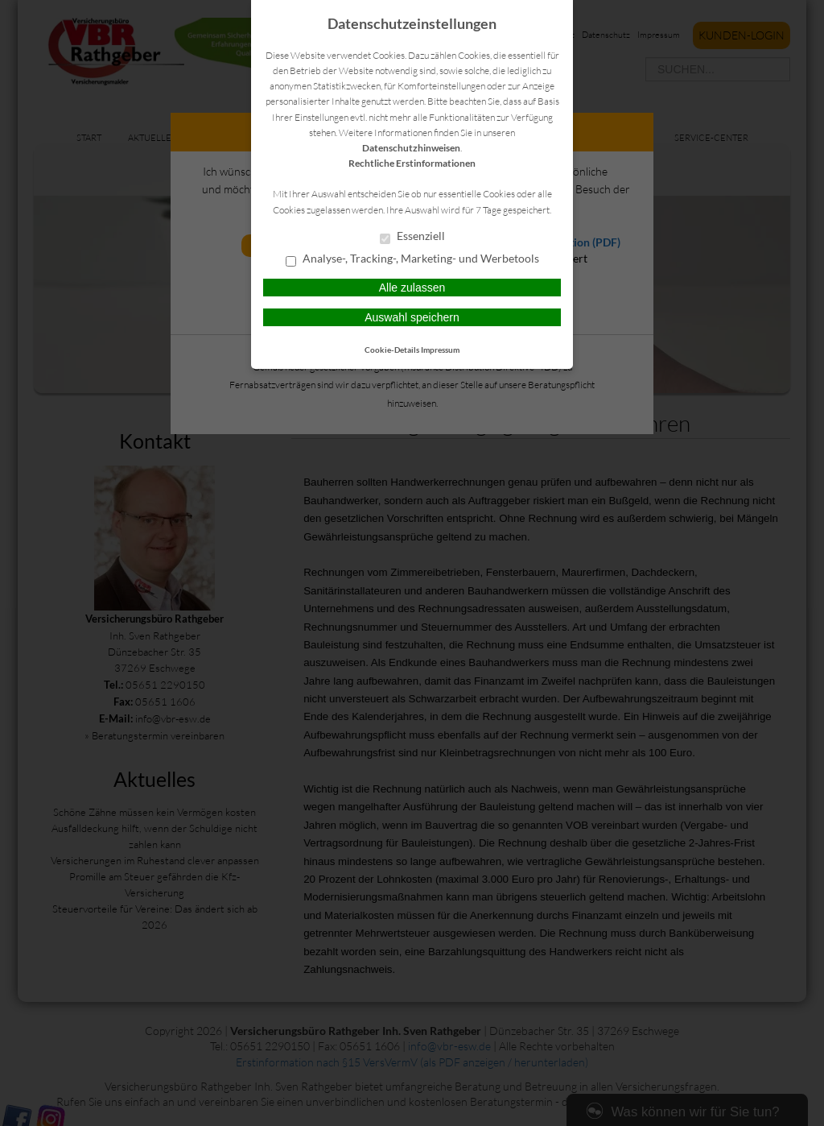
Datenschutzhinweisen (411, 148)
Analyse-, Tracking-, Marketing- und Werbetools (412, 259)
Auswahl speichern (412, 317)
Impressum (440, 349)
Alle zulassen (412, 287)
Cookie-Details (392, 349)
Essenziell (412, 237)
